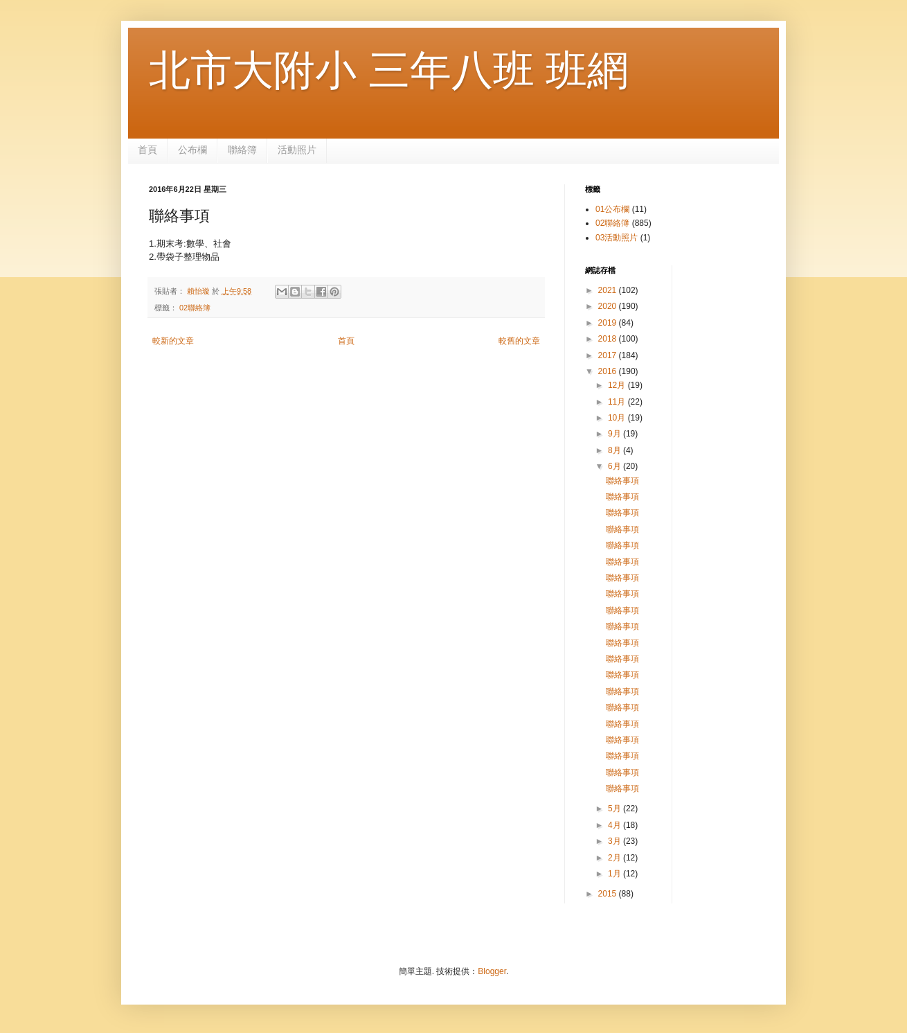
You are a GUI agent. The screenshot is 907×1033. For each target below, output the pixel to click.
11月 (618, 402)
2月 (615, 858)
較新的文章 (173, 341)
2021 (608, 290)
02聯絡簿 (194, 307)
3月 (615, 841)
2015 (608, 894)
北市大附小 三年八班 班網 (389, 70)
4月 (615, 825)
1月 (615, 874)
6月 (615, 466)
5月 (615, 808)
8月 (615, 450)
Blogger (492, 971)
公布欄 (192, 149)
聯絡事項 (622, 481)
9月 (615, 434)
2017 (608, 355)
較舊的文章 (519, 341)
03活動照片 (616, 237)
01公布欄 (612, 209)
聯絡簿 (242, 149)
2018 (608, 339)
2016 (608, 371)
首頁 (147, 149)
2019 (608, 323)
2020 (608, 306)
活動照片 (297, 149)
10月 (618, 418)
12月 (618, 385)
